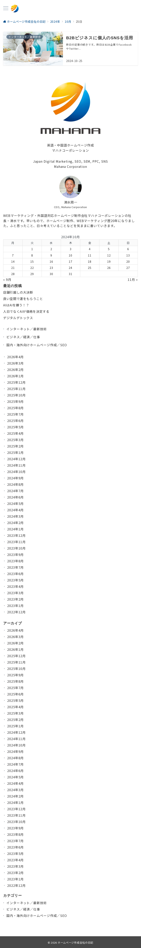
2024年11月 (16, 465)
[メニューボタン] (5, 8)
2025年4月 (15, 433)
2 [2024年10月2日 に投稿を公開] (51, 249)
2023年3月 (15, 592)
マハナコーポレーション (70, 150)
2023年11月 (16, 541)
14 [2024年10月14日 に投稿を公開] (13, 261)
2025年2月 (15, 446)
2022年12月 (16, 612)
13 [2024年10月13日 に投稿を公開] (128, 255)
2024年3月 (15, 516)
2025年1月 (15, 452)
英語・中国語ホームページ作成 (70, 145)
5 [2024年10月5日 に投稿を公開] (109, 249)
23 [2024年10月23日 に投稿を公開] (51, 268)
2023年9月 (15, 554)
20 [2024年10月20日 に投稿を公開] (128, 261)
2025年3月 (15, 439)
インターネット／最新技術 (26, 328)
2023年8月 (15, 561)
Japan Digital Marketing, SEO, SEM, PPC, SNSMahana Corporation (70, 164)
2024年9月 (15, 478)
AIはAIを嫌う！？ (16, 305)
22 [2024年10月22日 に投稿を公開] (32, 268)
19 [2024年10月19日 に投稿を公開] (109, 261)
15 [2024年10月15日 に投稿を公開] (32, 261)
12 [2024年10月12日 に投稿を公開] (109, 255)
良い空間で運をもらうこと (23, 298)
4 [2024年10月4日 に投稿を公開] (90, 249)
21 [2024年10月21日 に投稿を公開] (13, 268)
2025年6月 (15, 420)
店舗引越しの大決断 (18, 292)
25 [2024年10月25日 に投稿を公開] (89, 268)
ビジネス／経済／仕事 (23, 336)
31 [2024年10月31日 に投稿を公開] (70, 274)
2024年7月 (15, 490)
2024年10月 (16, 471)
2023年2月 (15, 599)
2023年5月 (15, 580)
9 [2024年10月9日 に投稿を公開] (51, 255)
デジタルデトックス (18, 317)
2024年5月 (15, 503)
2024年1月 (15, 529)
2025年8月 (15, 407)
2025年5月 (15, 427)
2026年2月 (15, 369)
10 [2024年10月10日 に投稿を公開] (70, 255)
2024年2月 (15, 522)
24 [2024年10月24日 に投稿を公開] (70, 268)
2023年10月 (16, 548)
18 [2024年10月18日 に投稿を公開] (89, 261)
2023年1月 (15, 605)
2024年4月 (15, 509)
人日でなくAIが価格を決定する (26, 311)
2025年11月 (16, 388)
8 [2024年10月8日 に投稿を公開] (32, 255)
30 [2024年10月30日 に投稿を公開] (51, 274)
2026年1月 (15, 376)
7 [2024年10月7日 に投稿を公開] (13, 255)
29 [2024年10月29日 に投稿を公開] (32, 274)
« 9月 (7, 279)
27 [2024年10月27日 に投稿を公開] (128, 268)
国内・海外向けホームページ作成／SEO (36, 344)
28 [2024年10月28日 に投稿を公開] (13, 274)
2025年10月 (16, 395)
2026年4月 (15, 356)
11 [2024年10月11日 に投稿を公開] (89, 255)
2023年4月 (15, 586)
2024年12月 (16, 458)
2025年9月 (15, 401)
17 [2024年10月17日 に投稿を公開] (70, 261)
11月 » (133, 279)
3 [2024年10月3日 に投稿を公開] (70, 249)
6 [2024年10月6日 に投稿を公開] (128, 249)
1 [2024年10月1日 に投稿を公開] (32, 249)
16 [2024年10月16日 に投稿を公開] (51, 261)
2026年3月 (15, 363)
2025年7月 (15, 414)
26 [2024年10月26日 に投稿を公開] (109, 268)
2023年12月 (16, 535)
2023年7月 (15, 567)
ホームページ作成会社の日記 (75, 942)
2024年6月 (15, 497)
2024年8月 (15, 484)
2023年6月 (15, 573)
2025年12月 (16, 382)
